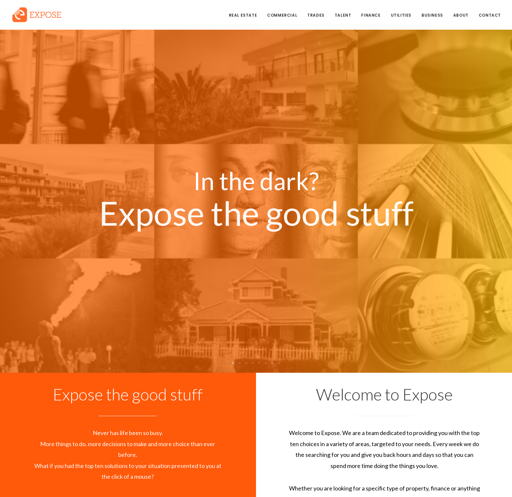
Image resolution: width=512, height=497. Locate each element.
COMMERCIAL (282, 15)
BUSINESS (432, 15)
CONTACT (490, 15)
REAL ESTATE (243, 15)
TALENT (343, 15)
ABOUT (461, 15)
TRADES (316, 15)
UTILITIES (401, 15)
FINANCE (370, 15)
